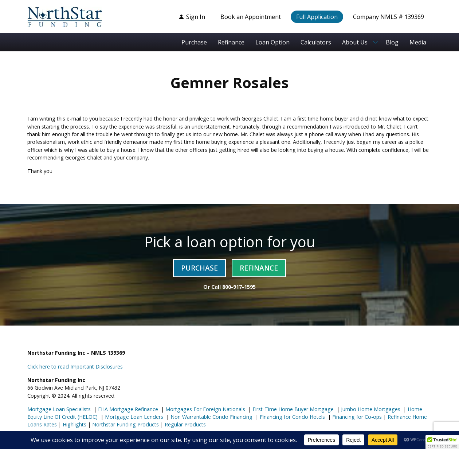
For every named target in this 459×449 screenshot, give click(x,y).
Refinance (231, 42)
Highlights (74, 424)
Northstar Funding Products (125, 424)
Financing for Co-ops (356, 416)
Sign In (191, 16)
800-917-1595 (239, 286)
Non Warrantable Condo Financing (210, 416)
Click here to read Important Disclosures (75, 366)
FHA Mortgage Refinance (128, 409)
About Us (355, 42)
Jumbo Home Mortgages (370, 409)
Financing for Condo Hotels (291, 416)
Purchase (194, 42)
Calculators (316, 42)
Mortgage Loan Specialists (59, 409)
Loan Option (272, 42)
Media (417, 42)
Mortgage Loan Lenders (133, 416)
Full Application (317, 17)
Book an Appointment (250, 17)
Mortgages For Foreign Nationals (204, 409)
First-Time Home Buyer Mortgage (292, 409)
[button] (442, 442)
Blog (392, 42)
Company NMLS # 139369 (388, 17)
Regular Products (184, 424)
